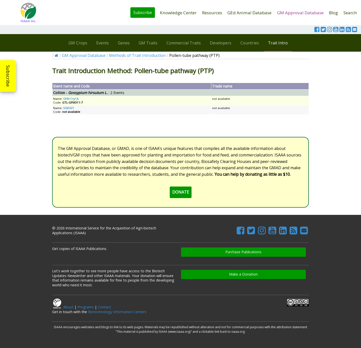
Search (350, 13)
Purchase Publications (243, 251)
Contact (104, 307)
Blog (333, 13)
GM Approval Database (300, 13)
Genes (124, 43)
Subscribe (142, 12)
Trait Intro (278, 43)
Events (102, 43)
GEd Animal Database (249, 13)
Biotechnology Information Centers (117, 311)
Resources (212, 13)
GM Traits (148, 43)
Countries (249, 43)
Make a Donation (243, 274)
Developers (220, 43)
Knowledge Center (178, 13)
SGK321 (68, 108)
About (68, 307)
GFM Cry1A (70, 99)
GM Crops (77, 43)
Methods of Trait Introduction (137, 55)
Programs (85, 307)
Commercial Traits (183, 43)
